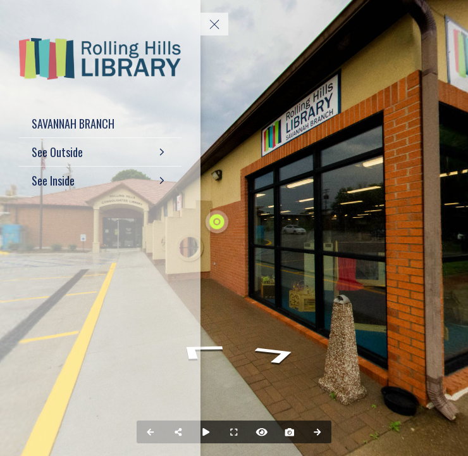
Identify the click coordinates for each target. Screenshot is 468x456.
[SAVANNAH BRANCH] (100, 123)
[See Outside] (100, 152)
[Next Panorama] (317, 432)
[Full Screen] (234, 432)
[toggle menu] (214, 24)
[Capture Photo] (290, 432)
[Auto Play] (206, 432)
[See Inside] (100, 180)
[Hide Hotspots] (262, 432)
